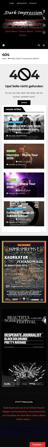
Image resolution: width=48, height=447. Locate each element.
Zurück (24, 102)
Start (4, 58)
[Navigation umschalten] (44, 45)
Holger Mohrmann (16, 136)
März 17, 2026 (24, 133)
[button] (39, 45)
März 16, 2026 (24, 190)
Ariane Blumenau (15, 164)
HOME (11, 3)
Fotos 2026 (11, 151)
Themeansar (27, 431)
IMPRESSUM (22, 3)
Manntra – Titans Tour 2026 (22, 156)
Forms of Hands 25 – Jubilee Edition (21, 214)
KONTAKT (33, 3)
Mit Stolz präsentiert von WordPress (18, 428)
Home (24, 440)
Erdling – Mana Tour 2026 (20, 185)
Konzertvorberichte (14, 122)
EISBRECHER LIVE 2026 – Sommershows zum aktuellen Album (23, 129)
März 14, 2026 (24, 219)
